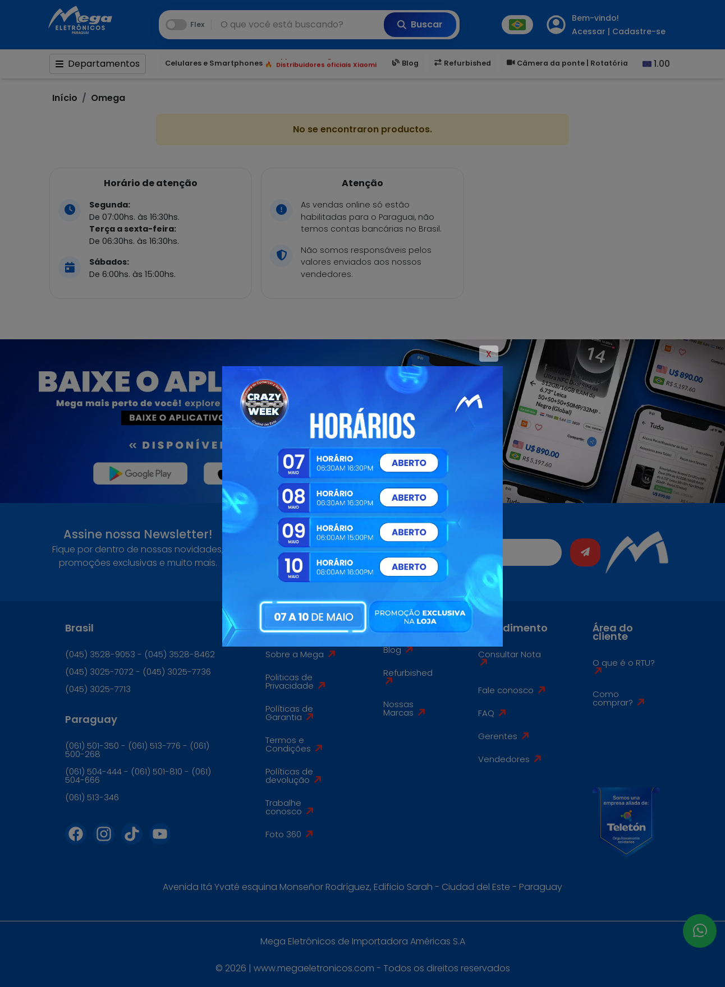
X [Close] (489, 354)
